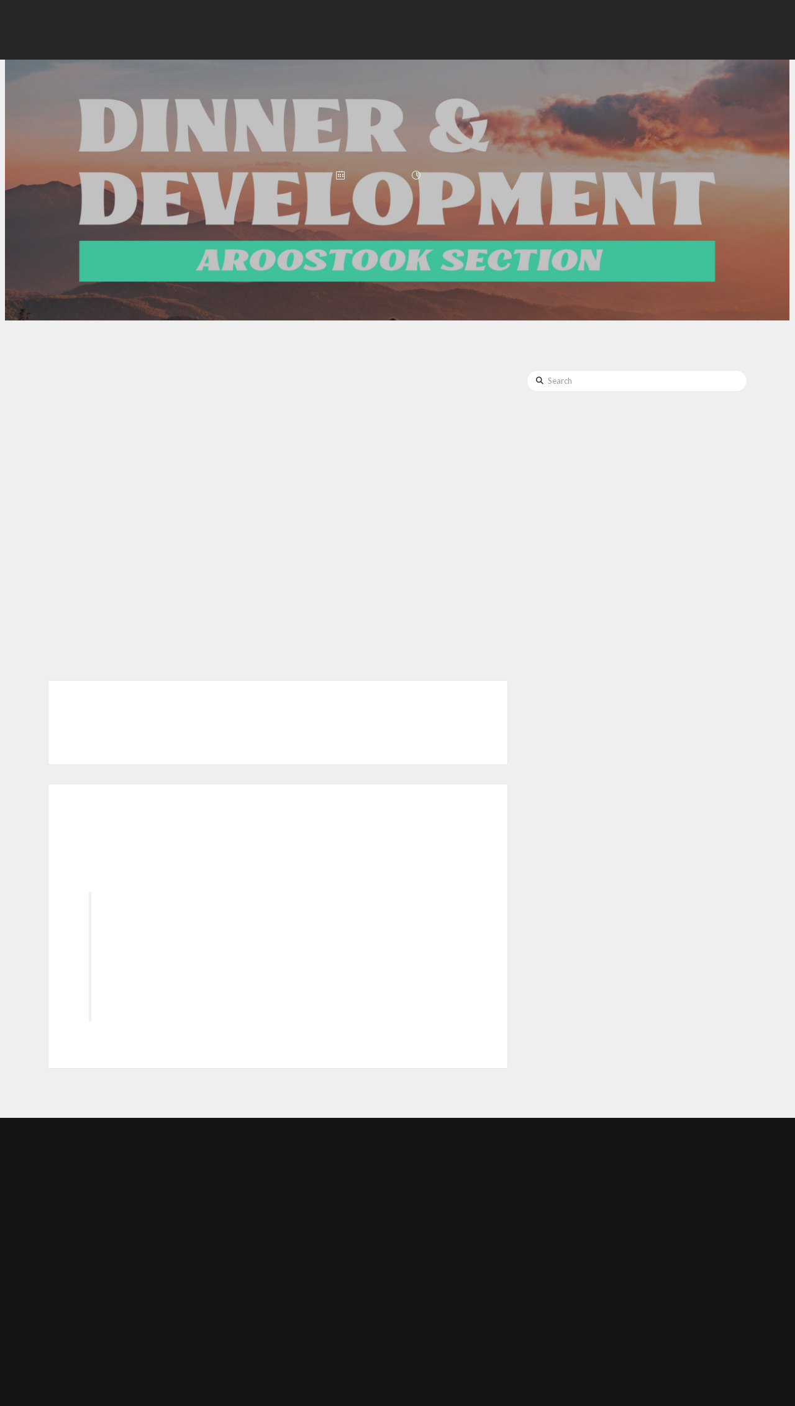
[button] (684, 29)
